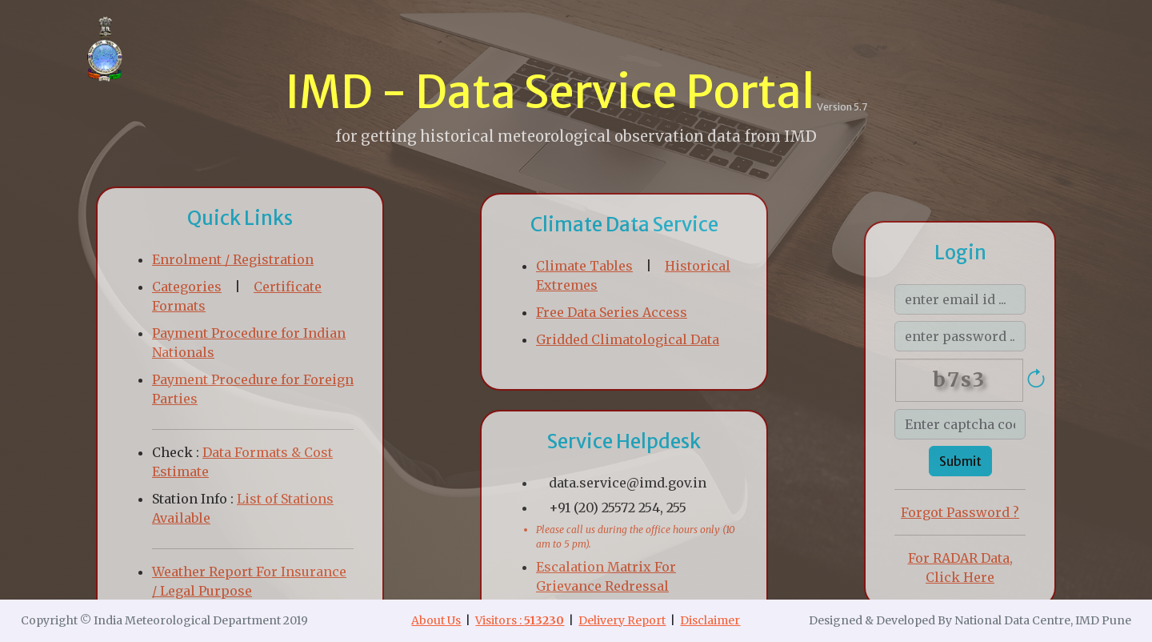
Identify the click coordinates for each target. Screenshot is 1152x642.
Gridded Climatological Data (627, 339)
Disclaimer (710, 620)
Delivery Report (622, 620)
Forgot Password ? (960, 512)
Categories (187, 287)
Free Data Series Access (611, 312)
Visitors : (519, 620)
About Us (436, 620)
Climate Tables (584, 266)
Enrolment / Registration (233, 259)
